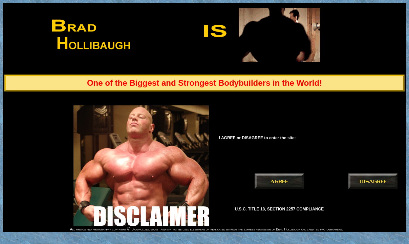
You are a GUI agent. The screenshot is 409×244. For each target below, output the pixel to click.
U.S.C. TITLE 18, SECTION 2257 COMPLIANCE (279, 209)
